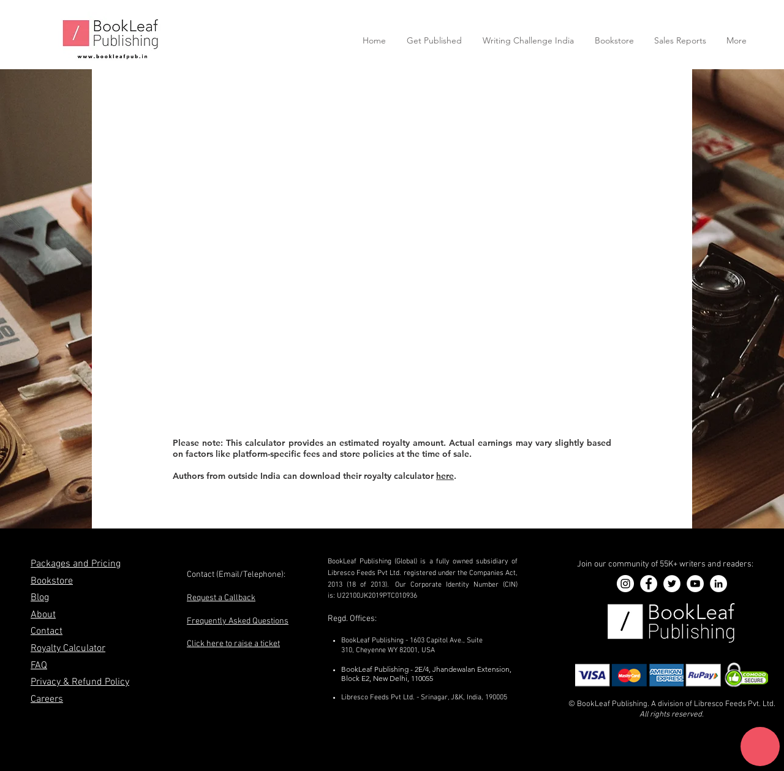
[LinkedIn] (718, 583)
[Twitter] (671, 583)
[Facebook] (648, 583)
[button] (760, 746)
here (445, 475)
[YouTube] (695, 583)
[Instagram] (625, 583)
